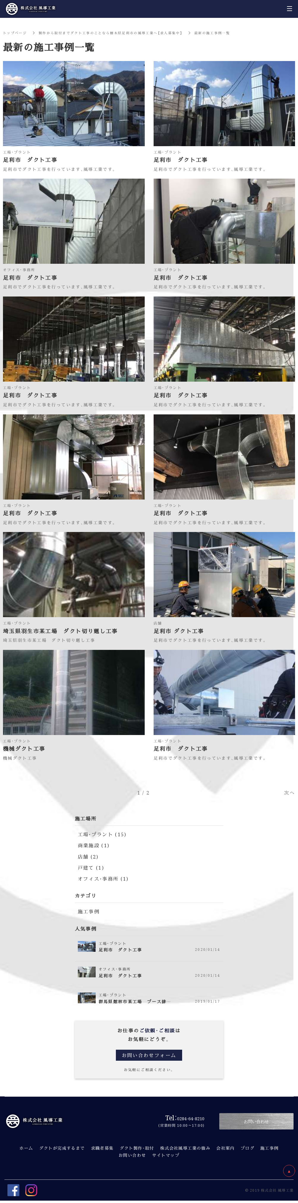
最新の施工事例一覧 (227, 32)
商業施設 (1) (94, 845)
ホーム (26, 1148)
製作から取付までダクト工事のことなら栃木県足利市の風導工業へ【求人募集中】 (118, 32)
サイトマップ (165, 1155)
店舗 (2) (88, 856)
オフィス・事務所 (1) (103, 878)
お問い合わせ (132, 1155)
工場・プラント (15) (102, 834)
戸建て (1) (91, 867)
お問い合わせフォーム (149, 1055)
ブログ (247, 1148)
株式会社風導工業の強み (185, 1148)
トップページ (16, 32)
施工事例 (89, 911)
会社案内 (225, 1148)
